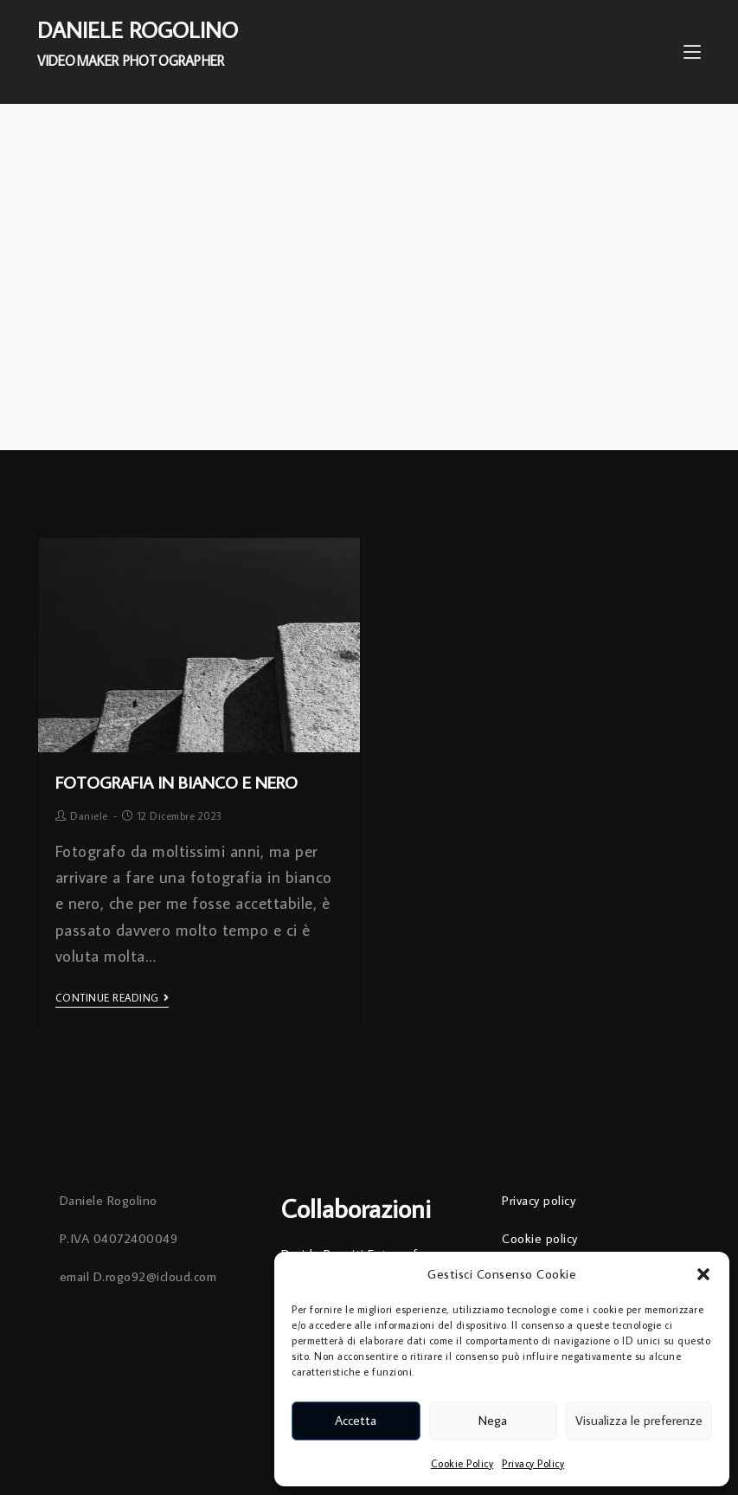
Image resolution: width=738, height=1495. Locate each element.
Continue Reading (112, 998)
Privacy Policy (533, 1463)
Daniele (89, 815)
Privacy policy (538, 1200)
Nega (492, 1420)
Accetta (355, 1420)
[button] (703, 1274)
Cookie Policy (462, 1463)
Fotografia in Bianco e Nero (176, 781)
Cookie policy (540, 1238)
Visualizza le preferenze (639, 1420)
